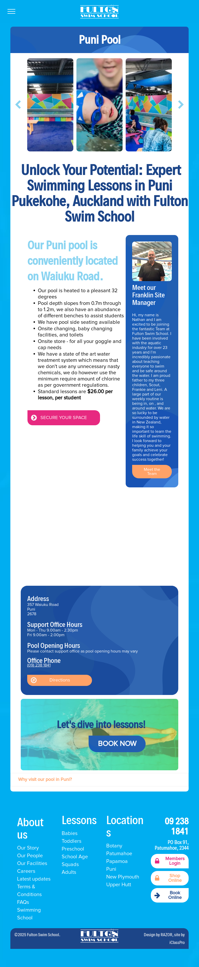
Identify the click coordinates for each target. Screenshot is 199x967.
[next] (181, 105)
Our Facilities (32, 863)
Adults (69, 872)
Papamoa (117, 861)
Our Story (28, 848)
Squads (70, 864)
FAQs (23, 902)
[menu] (11, 11)
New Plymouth (122, 877)
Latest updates (34, 879)
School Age (75, 856)
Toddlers (71, 841)
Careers (26, 871)
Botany (114, 845)
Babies (69, 833)
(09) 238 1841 (39, 665)
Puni (111, 869)
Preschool (73, 849)
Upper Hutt (118, 884)
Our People (30, 855)
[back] (17, 105)
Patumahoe (119, 853)
